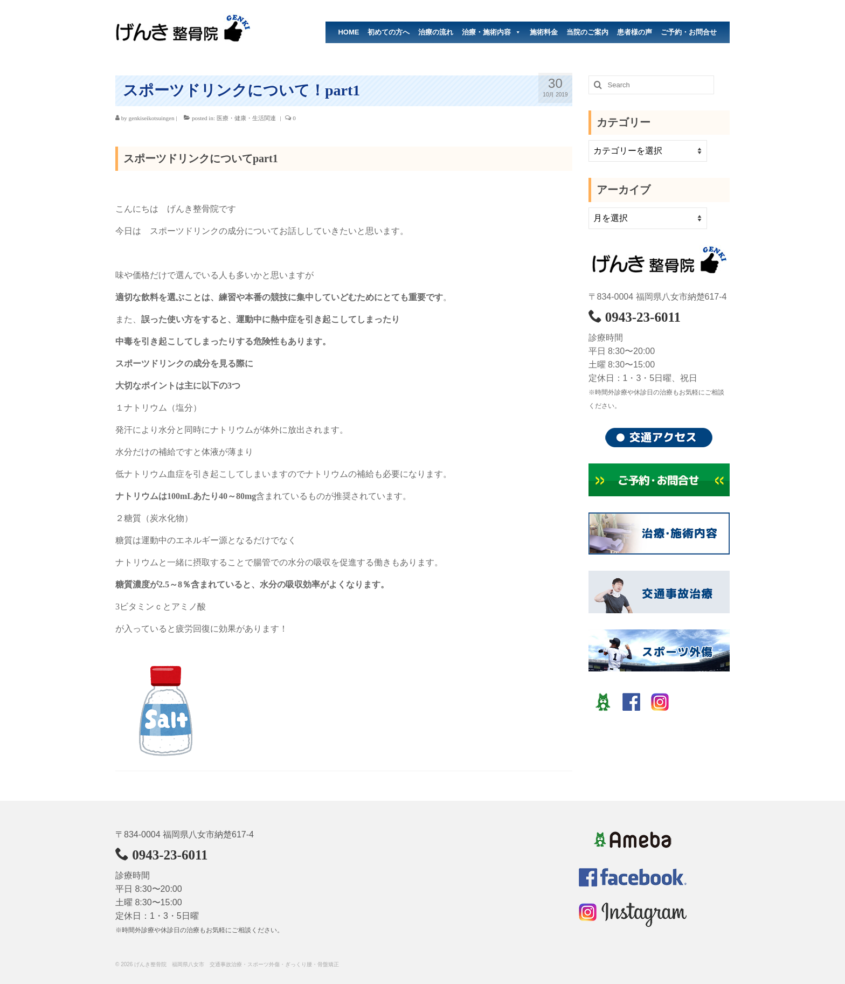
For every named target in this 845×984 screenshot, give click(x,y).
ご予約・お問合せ (689, 32)
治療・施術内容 (491, 32)
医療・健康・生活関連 (246, 118)
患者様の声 (634, 32)
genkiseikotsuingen (152, 118)
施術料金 (544, 32)
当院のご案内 (587, 32)
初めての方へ (389, 32)
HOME (348, 32)
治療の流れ (435, 32)
